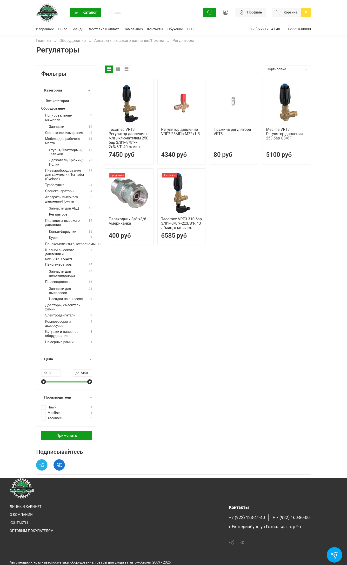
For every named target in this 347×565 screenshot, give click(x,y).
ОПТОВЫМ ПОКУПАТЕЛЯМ (31, 531)
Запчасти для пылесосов (60, 291)
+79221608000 (299, 29)
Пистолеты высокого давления (62, 223)
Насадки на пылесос (66, 299)
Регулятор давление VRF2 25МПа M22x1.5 (180, 131)
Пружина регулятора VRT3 (232, 131)
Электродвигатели (60, 315)
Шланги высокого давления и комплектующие (59, 254)
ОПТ (190, 29)
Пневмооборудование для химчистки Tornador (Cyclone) (64, 175)
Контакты (155, 29)
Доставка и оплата (104, 29)
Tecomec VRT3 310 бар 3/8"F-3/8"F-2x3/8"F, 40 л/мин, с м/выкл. (181, 223)
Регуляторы (58, 214)
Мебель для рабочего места (62, 141)
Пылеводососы (57, 282)
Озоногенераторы (59, 191)
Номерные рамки (59, 342)
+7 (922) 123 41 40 (265, 29)
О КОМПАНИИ (21, 515)
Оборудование (73, 40)
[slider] (43, 381)
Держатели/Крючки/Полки (66, 162)
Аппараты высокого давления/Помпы (129, 40)
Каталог (85, 12)
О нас (62, 29)
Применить (66, 435)
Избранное (45, 29)
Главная (43, 40)
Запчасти (56, 127)
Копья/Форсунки (62, 232)
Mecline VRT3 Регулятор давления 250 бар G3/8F (284, 133)
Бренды (78, 29)
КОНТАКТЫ (19, 523)
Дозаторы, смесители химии (62, 307)
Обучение (175, 29)
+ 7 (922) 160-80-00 (291, 517)
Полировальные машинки (58, 117)
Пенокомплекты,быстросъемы (70, 244)
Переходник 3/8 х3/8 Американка (127, 221)
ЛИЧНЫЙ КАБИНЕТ (25, 507)
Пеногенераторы (59, 265)
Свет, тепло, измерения (64, 133)
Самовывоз (133, 29)
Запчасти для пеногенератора (62, 273)
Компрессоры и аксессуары (58, 324)
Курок (54, 238)
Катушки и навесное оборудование (61, 334)
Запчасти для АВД (64, 208)
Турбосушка (55, 185)
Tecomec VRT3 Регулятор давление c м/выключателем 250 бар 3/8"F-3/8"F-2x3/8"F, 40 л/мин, (128, 138)
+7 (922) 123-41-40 (247, 517)
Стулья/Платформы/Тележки (66, 152)
